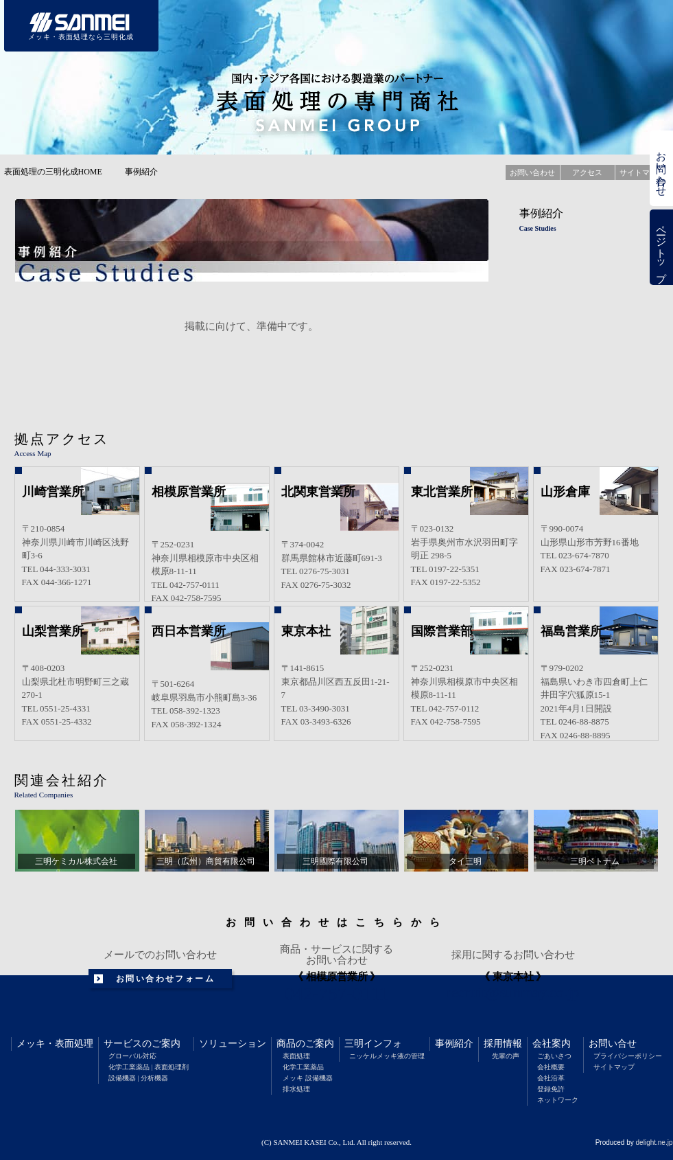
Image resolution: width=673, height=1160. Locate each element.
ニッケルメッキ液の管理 (387, 1056)
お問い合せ (613, 1043)
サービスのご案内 (142, 1043)
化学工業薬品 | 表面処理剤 (148, 1067)
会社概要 (551, 1067)
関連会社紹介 (61, 780)
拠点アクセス (61, 438)
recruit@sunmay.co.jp (513, 992)
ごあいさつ (554, 1056)
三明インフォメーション (448, 26)
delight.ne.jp (654, 1142)
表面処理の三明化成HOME (53, 172)
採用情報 (503, 1043)
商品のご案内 (305, 1043)
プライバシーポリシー (627, 1056)
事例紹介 (454, 1043)
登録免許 (551, 1089)
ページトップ (661, 247)
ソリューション (232, 1043)
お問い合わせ (661, 168)
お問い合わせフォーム (165, 978)
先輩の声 (505, 1056)
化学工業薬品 (303, 1067)
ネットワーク (557, 1100)
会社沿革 (551, 1078)
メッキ (30, 1043)
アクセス (587, 172)
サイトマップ (614, 1067)
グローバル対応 (132, 1056)
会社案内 (551, 1043)
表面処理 (74, 1043)
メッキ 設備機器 (308, 1078)
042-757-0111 (336, 993)
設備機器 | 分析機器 (138, 1078)
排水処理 (296, 1089)
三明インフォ (373, 1043)
